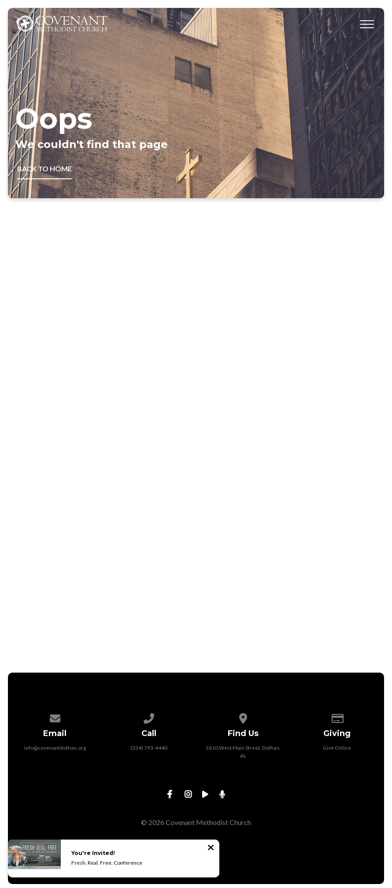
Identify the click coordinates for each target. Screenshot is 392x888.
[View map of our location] (243, 717)
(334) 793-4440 (148, 747)
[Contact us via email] (55, 717)
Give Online (337, 747)
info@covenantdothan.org (55, 747)
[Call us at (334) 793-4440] (148, 717)
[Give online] (337, 717)
